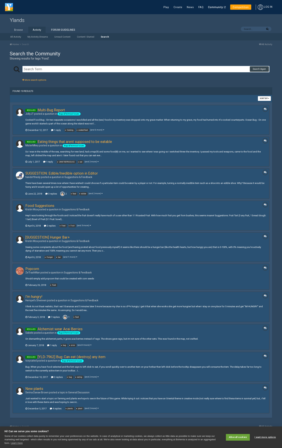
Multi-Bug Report (51, 110)
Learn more (17, 443)
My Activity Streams (38, 36)
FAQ (201, 7)
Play (166, 7)
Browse (18, 29)
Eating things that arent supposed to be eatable (75, 142)
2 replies (50, 225)
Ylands (17, 20)
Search (105, 36)
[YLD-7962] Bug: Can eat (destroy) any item (71, 357)
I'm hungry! (33, 296)
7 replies (54, 317)
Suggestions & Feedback (78, 177)
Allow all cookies (238, 437)
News (190, 7)
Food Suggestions (39, 206)
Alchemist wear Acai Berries (60, 329)
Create (178, 7)
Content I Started (85, 36)
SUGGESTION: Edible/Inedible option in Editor (61, 173)
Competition (241, 7)
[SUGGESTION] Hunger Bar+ (47, 237)
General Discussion (79, 392)
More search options (34, 80)
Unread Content (62, 36)
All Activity (15, 36)
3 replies (51, 193)
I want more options (265, 437)
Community (215, 7)
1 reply (56, 130)
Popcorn (32, 269)
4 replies (56, 408)
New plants (34, 389)
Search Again (259, 69)
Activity (37, 29)
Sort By (264, 98)
